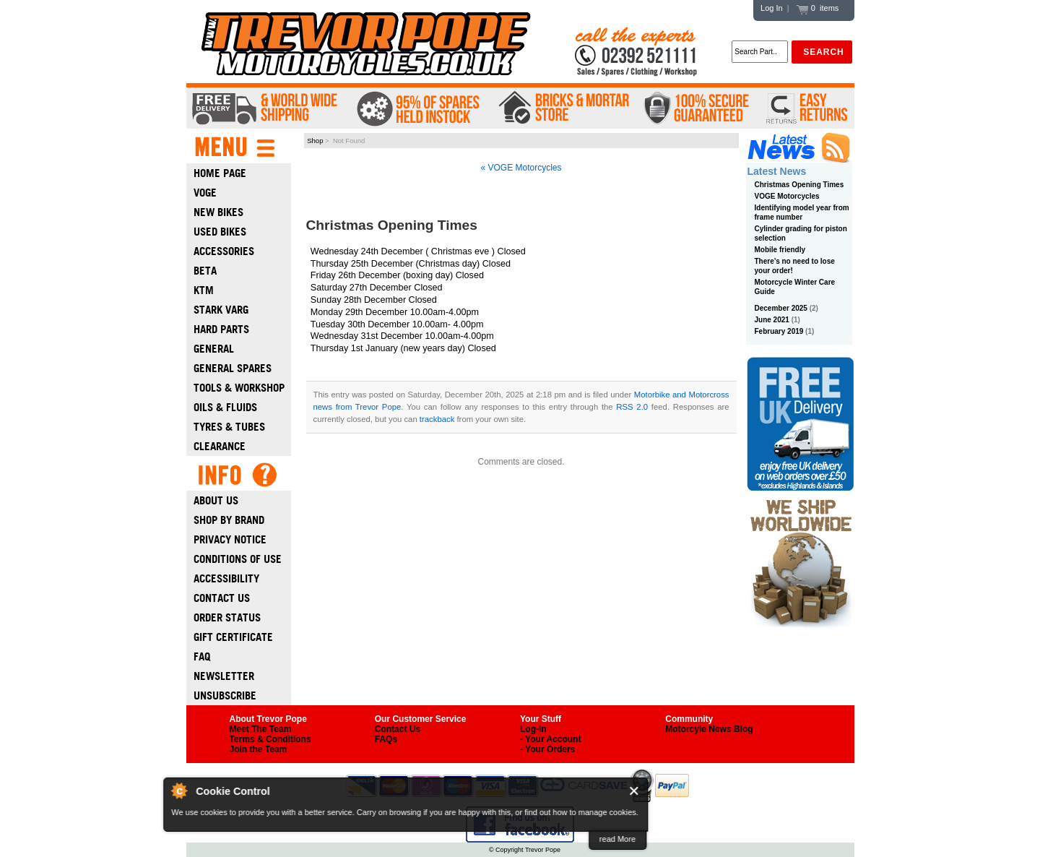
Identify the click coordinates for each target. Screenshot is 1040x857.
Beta (205, 270)
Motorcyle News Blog (709, 729)
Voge (205, 192)
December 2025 (781, 308)
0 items (817, 8)
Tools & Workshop (239, 388)
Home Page (220, 173)
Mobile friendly (780, 250)
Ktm (204, 290)
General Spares (233, 368)
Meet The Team (261, 729)
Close (634, 791)
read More (617, 839)
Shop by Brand (229, 520)
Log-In (533, 729)
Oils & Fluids (225, 407)
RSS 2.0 (632, 406)
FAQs (386, 739)
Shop (315, 141)
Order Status (227, 617)
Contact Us (222, 598)
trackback (437, 419)
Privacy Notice (230, 539)
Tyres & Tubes (229, 427)
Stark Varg (221, 309)
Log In (771, 8)
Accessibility (226, 578)
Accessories (224, 251)
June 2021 (772, 320)
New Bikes (218, 212)
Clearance (220, 446)
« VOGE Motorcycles (520, 168)
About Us (216, 500)
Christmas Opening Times (799, 185)
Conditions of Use (238, 559)
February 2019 (779, 331)
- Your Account (550, 739)
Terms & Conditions (270, 739)
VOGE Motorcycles (787, 196)
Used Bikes (220, 231)
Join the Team (258, 749)
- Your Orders (547, 749)
